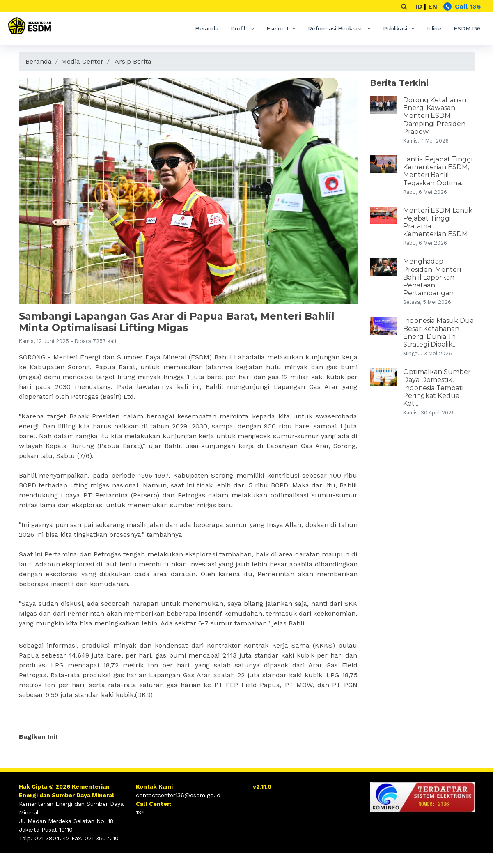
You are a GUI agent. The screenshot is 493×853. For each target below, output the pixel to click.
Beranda (206, 28)
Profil (239, 28)
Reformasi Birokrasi (335, 28)
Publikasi (395, 28)
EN (432, 6)
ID (418, 6)
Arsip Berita (133, 61)
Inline (434, 28)
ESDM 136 (467, 28)
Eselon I (277, 28)
